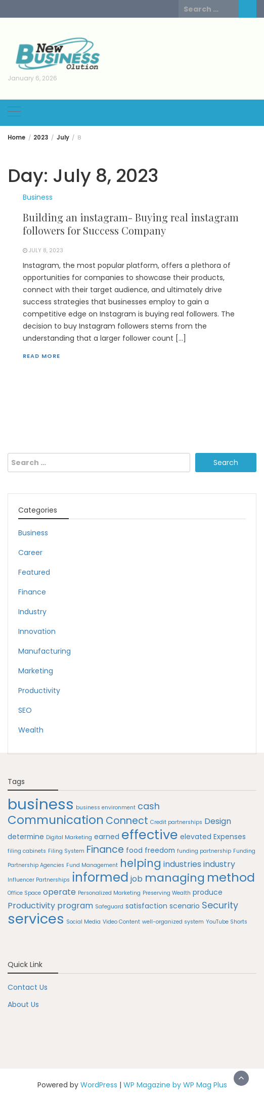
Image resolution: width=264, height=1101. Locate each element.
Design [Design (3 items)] (217, 821)
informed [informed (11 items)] (100, 877)
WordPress (98, 1085)
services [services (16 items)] (36, 918)
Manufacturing (44, 651)
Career (30, 552)
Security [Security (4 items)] (220, 905)
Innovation (37, 631)
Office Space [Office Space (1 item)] (24, 893)
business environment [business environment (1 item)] (106, 807)
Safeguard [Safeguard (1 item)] (109, 906)
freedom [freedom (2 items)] (160, 850)
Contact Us (28, 987)
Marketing (35, 671)
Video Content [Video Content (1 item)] (121, 922)
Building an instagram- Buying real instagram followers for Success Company (131, 223)
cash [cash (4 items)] (149, 806)
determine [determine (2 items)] (26, 837)
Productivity (39, 690)
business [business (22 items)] (41, 804)
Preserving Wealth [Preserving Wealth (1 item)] (167, 893)
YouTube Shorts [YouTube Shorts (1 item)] (226, 922)
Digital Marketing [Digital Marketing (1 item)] (69, 837)
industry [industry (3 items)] (219, 864)
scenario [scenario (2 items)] (184, 906)
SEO (25, 710)
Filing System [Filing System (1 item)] (66, 851)
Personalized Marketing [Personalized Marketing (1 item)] (109, 893)
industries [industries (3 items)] (182, 864)
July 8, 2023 (46, 250)
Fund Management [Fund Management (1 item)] (92, 865)
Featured (34, 572)
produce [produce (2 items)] (208, 892)
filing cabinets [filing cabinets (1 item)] (27, 851)
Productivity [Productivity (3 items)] (31, 905)
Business (38, 197)
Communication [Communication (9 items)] (56, 820)
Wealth (30, 730)
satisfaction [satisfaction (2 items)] (146, 906)
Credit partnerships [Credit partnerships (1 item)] (176, 822)
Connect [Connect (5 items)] (127, 821)
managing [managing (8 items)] (175, 878)
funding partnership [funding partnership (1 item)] (204, 851)
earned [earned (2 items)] (106, 837)
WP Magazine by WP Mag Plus (175, 1085)
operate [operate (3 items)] (59, 892)
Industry (32, 612)
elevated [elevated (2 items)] (195, 837)
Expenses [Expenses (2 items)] (229, 837)
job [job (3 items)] (136, 879)
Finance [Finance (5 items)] (105, 849)
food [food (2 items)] (134, 850)
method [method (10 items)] (231, 877)
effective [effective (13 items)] (149, 834)
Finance (32, 592)
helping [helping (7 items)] (140, 863)
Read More (41, 356)
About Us (23, 1004)
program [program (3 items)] (75, 905)
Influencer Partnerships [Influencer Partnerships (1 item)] (39, 880)
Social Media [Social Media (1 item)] (83, 922)
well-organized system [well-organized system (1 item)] (173, 922)
